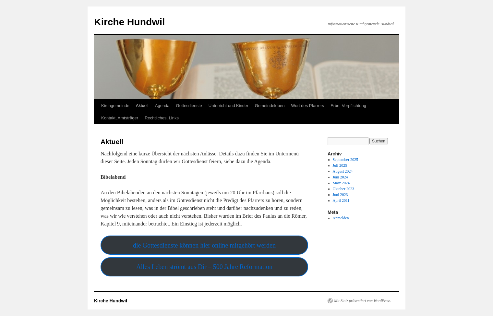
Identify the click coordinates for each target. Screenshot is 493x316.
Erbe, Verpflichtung (348, 105)
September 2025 (345, 159)
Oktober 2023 (343, 189)
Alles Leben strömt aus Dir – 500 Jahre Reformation (204, 266)
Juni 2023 (340, 194)
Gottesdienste (189, 105)
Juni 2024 (340, 177)
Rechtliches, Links (162, 117)
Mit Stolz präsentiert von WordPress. (362, 300)
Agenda (162, 105)
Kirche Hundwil (129, 22)
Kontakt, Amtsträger (119, 117)
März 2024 (341, 183)
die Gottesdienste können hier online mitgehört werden (204, 245)
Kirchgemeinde (115, 105)
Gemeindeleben (270, 105)
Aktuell (142, 105)
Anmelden (341, 218)
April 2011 (341, 200)
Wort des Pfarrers (307, 105)
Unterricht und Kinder (228, 105)
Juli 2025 (340, 165)
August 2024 (343, 171)
